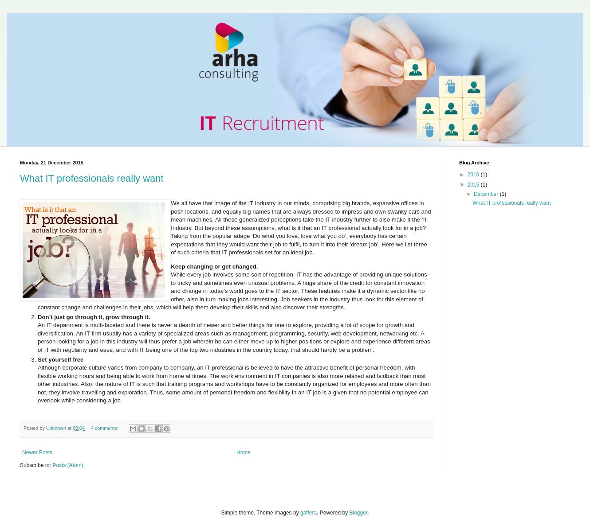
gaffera (308, 513)
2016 (474, 174)
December (487, 194)
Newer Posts (37, 452)
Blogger (359, 513)
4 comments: (105, 428)
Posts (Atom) (67, 465)
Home (243, 452)
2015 (474, 185)
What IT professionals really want (92, 178)
